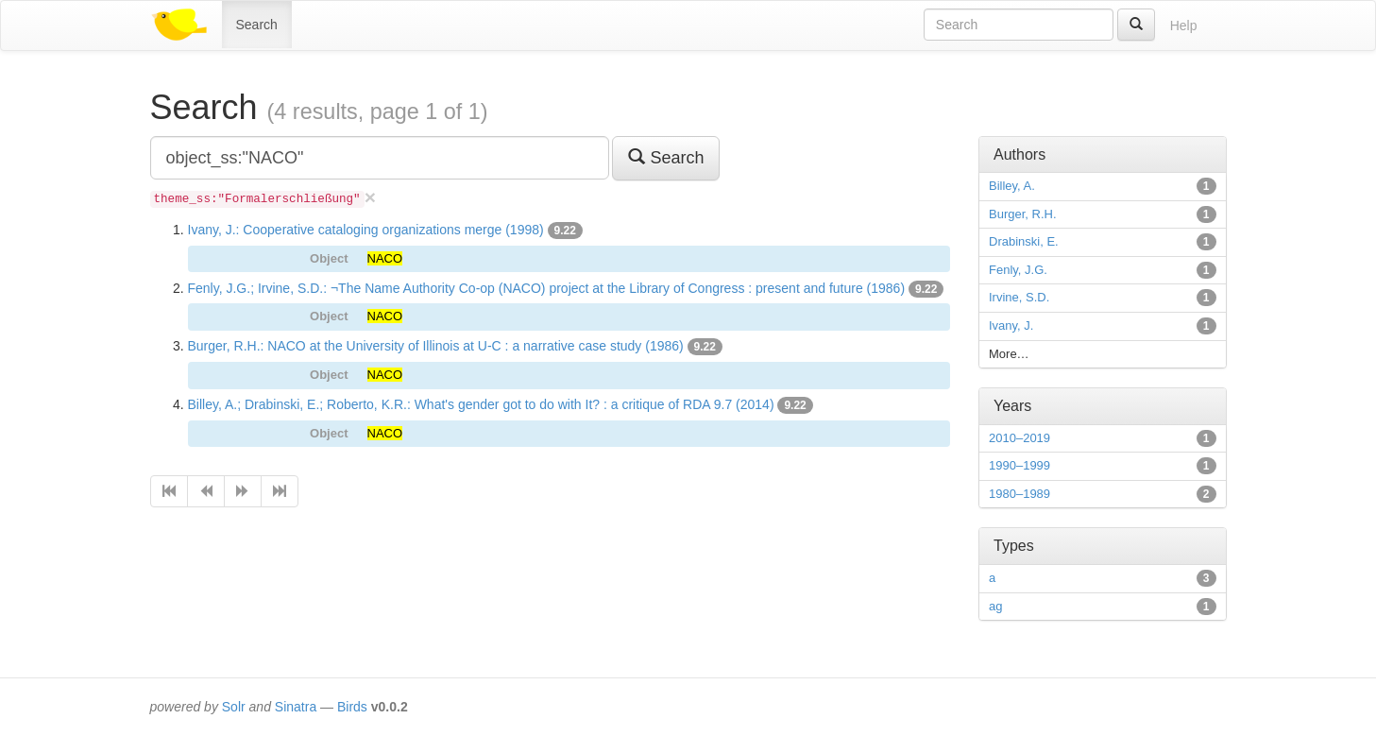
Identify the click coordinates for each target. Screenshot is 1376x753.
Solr (234, 706)
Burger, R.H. (1023, 214)
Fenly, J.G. (1018, 270)
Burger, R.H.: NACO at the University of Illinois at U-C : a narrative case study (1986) (436, 345)
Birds (352, 706)
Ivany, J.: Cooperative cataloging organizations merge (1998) (366, 229)
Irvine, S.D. (1019, 297)
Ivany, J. (1011, 325)
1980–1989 (1019, 494)
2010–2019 (1019, 438)
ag (995, 606)
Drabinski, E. (1024, 241)
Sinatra (295, 706)
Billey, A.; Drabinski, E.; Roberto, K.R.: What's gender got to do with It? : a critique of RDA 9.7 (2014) (481, 404)
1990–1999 (1019, 465)
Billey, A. (1012, 186)
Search (257, 24)
